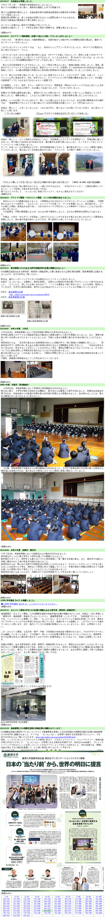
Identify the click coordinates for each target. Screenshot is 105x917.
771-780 (78, 913)
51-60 (57, 897)
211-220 (16, 901)
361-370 (68, 904)
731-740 (37, 913)
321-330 (27, 904)
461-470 (68, 906)
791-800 (99, 913)
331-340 (37, 904)
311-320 (16, 904)
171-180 (78, 899)
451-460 (57, 906)
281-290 (88, 901)
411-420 (16, 906)
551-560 (57, 908)
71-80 (78, 897)
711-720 (16, 913)
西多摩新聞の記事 (16, 297)
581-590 (88, 908)
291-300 (99, 901)
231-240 (37, 901)
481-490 (88, 906)
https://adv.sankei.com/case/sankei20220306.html (55, 737)
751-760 (57, 913)
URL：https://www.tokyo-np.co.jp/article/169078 (29, 294)
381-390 (88, 904)
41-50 (47, 897)
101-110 (6, 899)
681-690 (88, 911)
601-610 (6, 911)
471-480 (78, 906)
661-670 (68, 911)
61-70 (68, 897)
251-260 (57, 901)
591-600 (99, 908)
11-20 (16, 897)
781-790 (88, 913)
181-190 (88, 899)
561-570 (68, 908)
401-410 (6, 906)
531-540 (37, 908)
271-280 (78, 901)
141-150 (47, 899)
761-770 (68, 913)
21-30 (26, 897)
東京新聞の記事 (15, 292)
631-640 (37, 911)
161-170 (68, 899)
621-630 (27, 911)
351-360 (57, 904)
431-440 (37, 906)
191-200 (99, 899)
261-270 (68, 901)
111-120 (16, 899)
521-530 (27, 908)
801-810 (6, 916)
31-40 (37, 897)
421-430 (27, 906)
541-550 (47, 908)
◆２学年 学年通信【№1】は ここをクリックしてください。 (29, 604)
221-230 (27, 901)
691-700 (99, 911)
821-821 (27, 916)
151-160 (57, 899)
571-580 (78, 908)
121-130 (27, 899)
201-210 (6, 901)
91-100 (98, 897)
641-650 (47, 911)
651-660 (57, 911)
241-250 (47, 901)
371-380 (78, 904)
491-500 (99, 906)
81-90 (88, 897)
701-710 (6, 913)
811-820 (16, 916)
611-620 (16, 911)
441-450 (47, 906)
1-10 (6, 897)
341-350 (47, 904)
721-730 (27, 913)
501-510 (6, 908)
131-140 (37, 899)
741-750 (47, 913)
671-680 (78, 911)
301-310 (6, 904)
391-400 (99, 904)
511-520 (16, 908)
